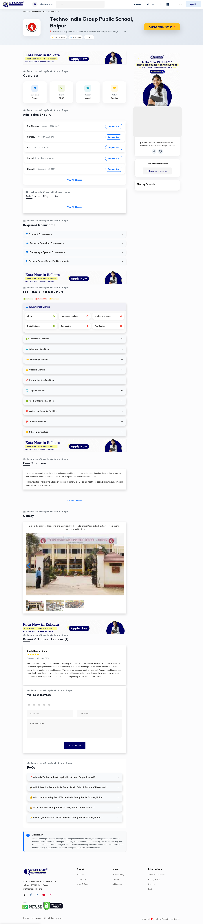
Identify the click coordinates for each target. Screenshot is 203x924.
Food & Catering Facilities (40, 401)
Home (25, 12)
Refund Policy (118, 875)
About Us (81, 875)
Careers (115, 879)
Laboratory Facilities (37, 349)
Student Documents (39, 234)
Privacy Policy (154, 879)
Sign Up (193, 4)
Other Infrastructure (37, 432)
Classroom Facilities (38, 339)
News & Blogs (82, 884)
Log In (180, 4)
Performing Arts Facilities (40, 380)
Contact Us (81, 879)
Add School (117, 884)
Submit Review (74, 745)
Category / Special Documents (45, 252)
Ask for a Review (157, 171)
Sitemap (151, 884)
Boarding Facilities (37, 359)
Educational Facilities (38, 307)
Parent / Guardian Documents (45, 243)
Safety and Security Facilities (41, 411)
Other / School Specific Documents (47, 261)
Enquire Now (114, 126)
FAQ (150, 889)
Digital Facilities (35, 390)
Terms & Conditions (156, 875)
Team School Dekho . (171, 919)
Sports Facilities (35, 370)
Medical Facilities (36, 421)
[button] (120, 566)
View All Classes (74, 180)
